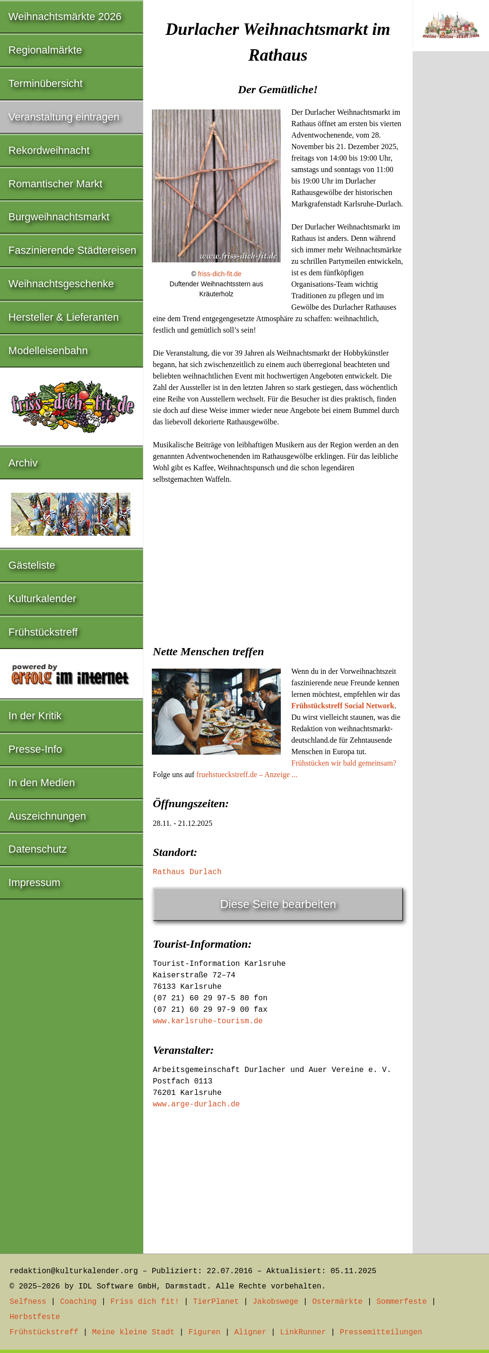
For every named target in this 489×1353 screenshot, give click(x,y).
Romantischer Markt (56, 184)
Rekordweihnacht (49, 150)
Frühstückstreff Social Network (342, 706)
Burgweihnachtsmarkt (59, 217)
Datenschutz (38, 849)
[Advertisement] (278, 561)
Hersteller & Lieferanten (64, 317)
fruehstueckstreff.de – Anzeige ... (247, 774)
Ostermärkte (337, 1302)
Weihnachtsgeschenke (61, 284)
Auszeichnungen (47, 816)
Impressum (35, 882)
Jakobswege (275, 1302)
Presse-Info (36, 749)
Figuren (204, 1332)
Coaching (78, 1302)
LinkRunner (303, 1332)
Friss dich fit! (144, 1302)
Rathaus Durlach (187, 872)
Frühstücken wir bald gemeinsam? (343, 763)
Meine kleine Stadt (133, 1332)
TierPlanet (216, 1302)
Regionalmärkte (45, 50)
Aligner (250, 1332)
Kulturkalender (42, 599)
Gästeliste (32, 565)
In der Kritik (35, 716)
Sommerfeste (401, 1302)
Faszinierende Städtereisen (73, 250)
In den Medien (42, 783)
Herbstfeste (35, 1317)
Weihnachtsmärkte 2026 (65, 16)
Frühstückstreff (43, 632)
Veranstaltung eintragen (64, 117)
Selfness (28, 1302)
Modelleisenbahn (48, 351)
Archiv (23, 463)
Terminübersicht (46, 83)
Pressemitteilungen (381, 1332)
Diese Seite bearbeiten (278, 904)
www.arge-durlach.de (196, 1104)
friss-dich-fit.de (220, 274)
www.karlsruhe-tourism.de (208, 1021)
